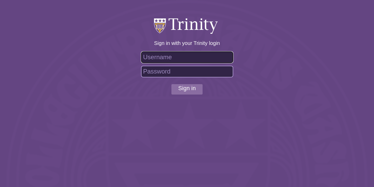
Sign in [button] (187, 88)
